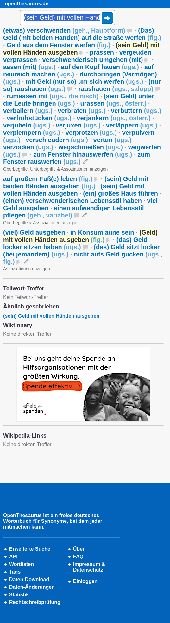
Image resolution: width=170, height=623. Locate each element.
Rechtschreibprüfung (34, 602)
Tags (15, 571)
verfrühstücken (39, 117)
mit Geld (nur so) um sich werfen (84, 81)
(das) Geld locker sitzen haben (75, 243)
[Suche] (67, 18)
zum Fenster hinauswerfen (82, 154)
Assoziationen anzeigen (26, 268)
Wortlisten (21, 564)
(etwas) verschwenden (64, 30)
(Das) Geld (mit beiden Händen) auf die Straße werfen (82, 34)
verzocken (28, 147)
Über (79, 549)
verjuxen (78, 125)
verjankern (113, 117)
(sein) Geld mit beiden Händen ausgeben (75, 182)
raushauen (115, 88)
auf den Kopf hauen (100, 66)
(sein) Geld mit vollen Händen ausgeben (74, 190)
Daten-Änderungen (32, 587)
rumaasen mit (52, 96)
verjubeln (26, 125)
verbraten (81, 110)
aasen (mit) (29, 66)
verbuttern (136, 110)
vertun (112, 139)
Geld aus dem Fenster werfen (58, 45)
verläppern (131, 125)
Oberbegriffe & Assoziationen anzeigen (41, 222)
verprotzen (91, 132)
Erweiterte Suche (29, 549)
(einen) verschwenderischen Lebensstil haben (72, 200)
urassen (113, 103)
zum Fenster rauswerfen (76, 158)
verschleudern (57, 139)
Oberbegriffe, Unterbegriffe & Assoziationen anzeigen (55, 169)
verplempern (31, 132)
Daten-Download (29, 579)
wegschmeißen (91, 147)
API (13, 556)
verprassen (20, 59)
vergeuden (135, 52)
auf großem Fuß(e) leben (47, 178)
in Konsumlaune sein (102, 232)
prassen (102, 52)
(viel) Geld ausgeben (34, 232)
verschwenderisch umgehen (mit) (92, 59)
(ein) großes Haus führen (120, 193)
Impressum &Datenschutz (89, 567)
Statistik (19, 594)
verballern (28, 110)
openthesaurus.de (26, 3)
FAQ (78, 556)
